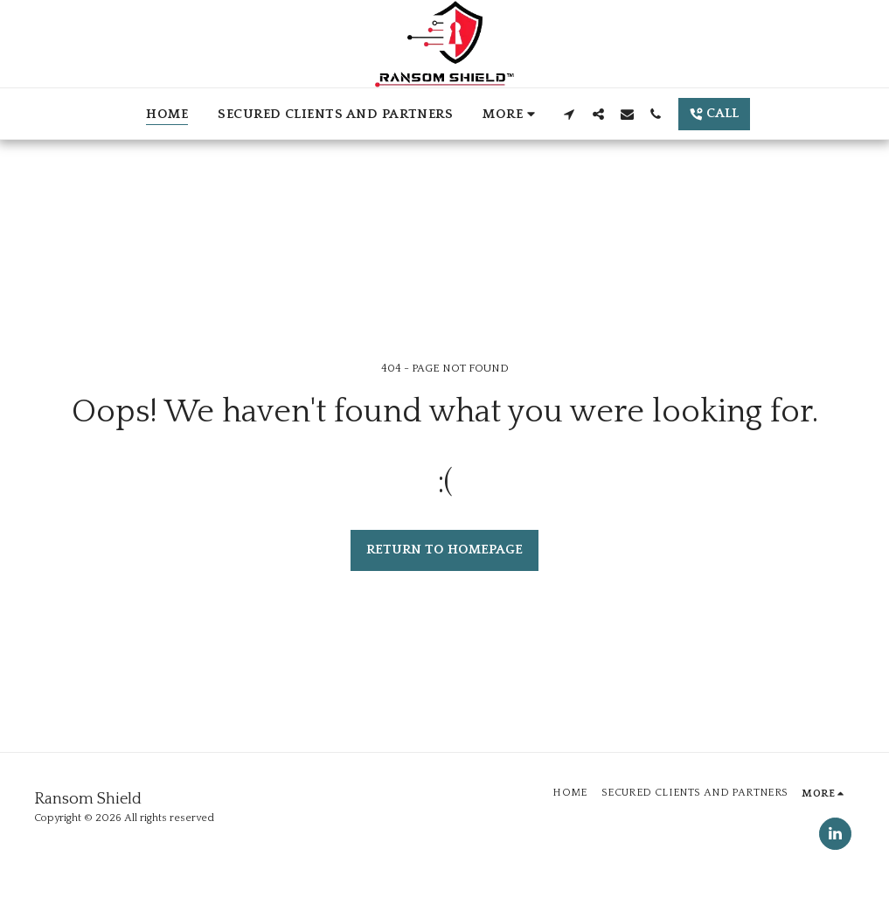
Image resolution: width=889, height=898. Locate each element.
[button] (569, 114)
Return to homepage (444, 549)
